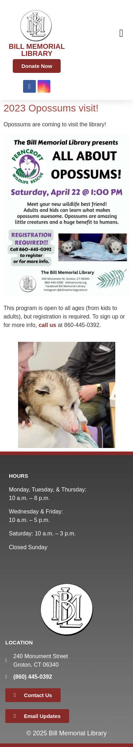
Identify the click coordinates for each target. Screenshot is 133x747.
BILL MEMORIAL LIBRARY (37, 49)
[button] (121, 33)
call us (47, 325)
